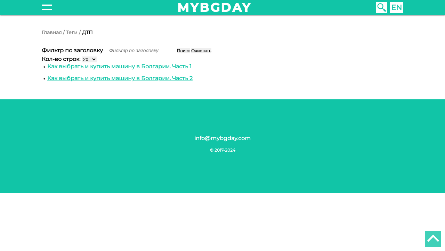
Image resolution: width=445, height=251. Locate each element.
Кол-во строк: (62, 59)
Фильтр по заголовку (73, 50)
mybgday (214, 7)
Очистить (201, 50)
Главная (52, 32)
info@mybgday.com (222, 138)
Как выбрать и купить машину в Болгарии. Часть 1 (119, 66)
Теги (72, 32)
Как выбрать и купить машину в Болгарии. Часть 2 (120, 78)
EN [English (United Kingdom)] (396, 7)
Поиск (183, 50)
